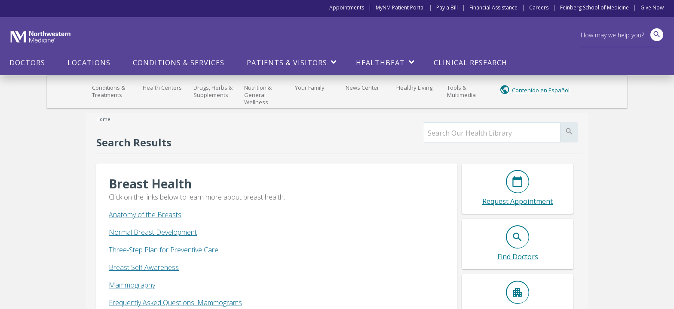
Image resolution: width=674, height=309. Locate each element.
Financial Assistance (493, 7)
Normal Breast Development (153, 232)
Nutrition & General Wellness (258, 95)
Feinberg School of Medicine (594, 7)
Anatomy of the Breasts (145, 214)
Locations (88, 62)
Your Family (310, 87)
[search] (491, 133)
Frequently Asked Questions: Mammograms (175, 302)
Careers (538, 7)
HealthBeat (380, 62)
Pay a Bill (447, 7)
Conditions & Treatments (108, 91)
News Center (362, 87)
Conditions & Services (178, 62)
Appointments (346, 7)
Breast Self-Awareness (144, 267)
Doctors (27, 62)
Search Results (134, 142)
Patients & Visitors (287, 62)
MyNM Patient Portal (400, 7)
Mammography (132, 285)
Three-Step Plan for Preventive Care (163, 249)
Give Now (652, 7)
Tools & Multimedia (461, 91)
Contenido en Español (541, 90)
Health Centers (162, 87)
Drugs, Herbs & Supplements (213, 91)
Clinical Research (470, 62)
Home (103, 119)
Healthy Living (414, 87)
